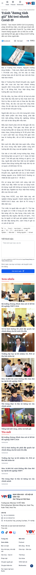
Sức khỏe (4, 10)
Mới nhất (22, 539)
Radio (7, 3)
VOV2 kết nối (23, 562)
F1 (11, 230)
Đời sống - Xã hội (24, 546)
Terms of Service (6, 260)
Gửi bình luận (18, 271)
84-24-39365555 (9, 515)
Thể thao (22, 555)
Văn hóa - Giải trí (6, 555)
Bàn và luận (5, 546)
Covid (10, 228)
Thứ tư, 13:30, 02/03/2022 (26, 10)
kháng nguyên (21, 232)
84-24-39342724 (9, 518)
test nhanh (17, 228)
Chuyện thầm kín (6, 565)
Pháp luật (4, 558)
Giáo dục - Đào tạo (25, 549)
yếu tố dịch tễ (18, 230)
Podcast (13, 3)
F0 (7, 230)
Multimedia (20, 3)
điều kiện (11, 232)
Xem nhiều (4, 542)
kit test (31, 232)
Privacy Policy (28, 259)
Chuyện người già (7, 562)
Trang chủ (4, 539)
